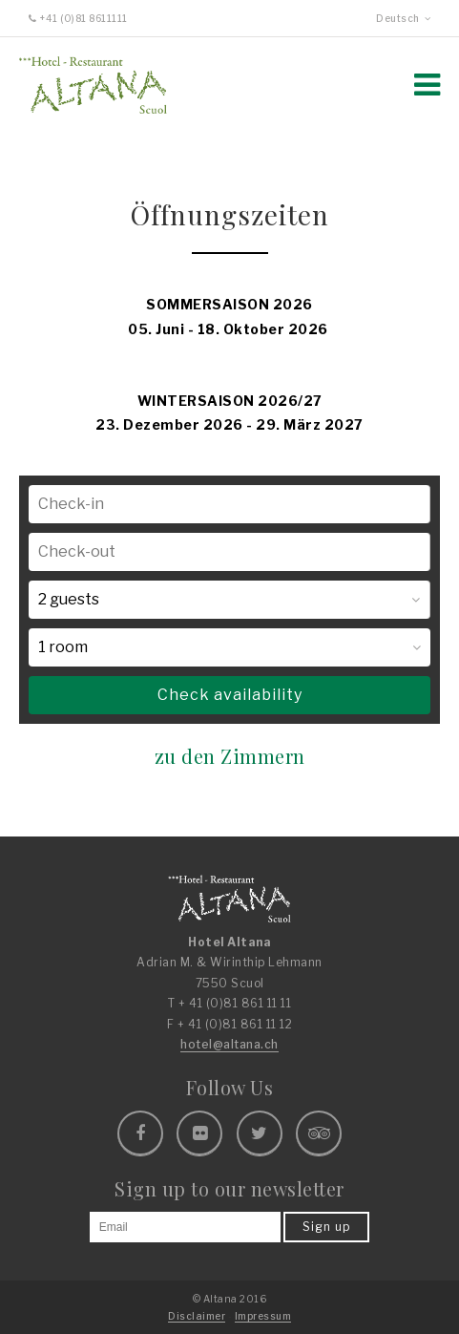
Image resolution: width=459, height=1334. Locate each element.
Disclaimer (196, 1316)
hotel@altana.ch (229, 1044)
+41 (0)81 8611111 (78, 18)
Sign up (326, 1226)
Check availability (230, 695)
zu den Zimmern (230, 756)
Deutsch (403, 18)
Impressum (263, 1316)
